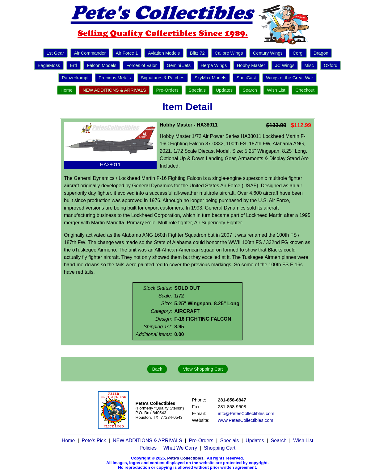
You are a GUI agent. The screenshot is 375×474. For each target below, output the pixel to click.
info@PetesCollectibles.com (246, 413)
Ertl (73, 65)
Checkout (304, 90)
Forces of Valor (141, 65)
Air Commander (90, 53)
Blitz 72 (197, 53)
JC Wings (284, 65)
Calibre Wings (229, 53)
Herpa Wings (214, 65)
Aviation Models (164, 53)
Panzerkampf (75, 77)
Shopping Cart (219, 448)
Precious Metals (115, 77)
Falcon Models (101, 65)
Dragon (321, 53)
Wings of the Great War (289, 77)
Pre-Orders (167, 90)
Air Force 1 (127, 53)
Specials (197, 90)
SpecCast (246, 77)
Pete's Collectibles (185, 458)
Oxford (330, 65)
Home (67, 90)
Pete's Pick (94, 440)
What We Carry (180, 448)
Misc (309, 65)
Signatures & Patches (162, 77)
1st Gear (55, 53)
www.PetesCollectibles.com (245, 420)
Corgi (298, 53)
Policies (148, 448)
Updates (224, 90)
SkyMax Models (210, 77)
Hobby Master (251, 65)
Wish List (276, 90)
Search (249, 90)
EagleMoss (49, 65)
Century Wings (268, 53)
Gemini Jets (179, 65)
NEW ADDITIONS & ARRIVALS (114, 90)
